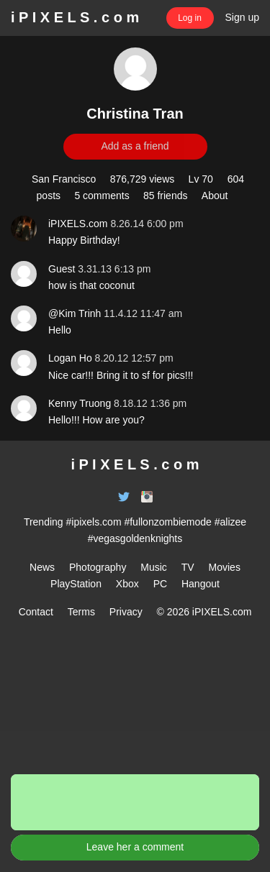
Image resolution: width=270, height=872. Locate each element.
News (42, 567)
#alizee (230, 522)
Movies (224, 567)
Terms (81, 612)
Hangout (200, 583)
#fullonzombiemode (167, 522)
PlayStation (76, 583)
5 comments (101, 195)
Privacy (126, 612)
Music (153, 567)
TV (187, 567)
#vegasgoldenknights (135, 538)
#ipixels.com (94, 522)
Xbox (127, 583)
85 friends (165, 195)
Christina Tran (134, 113)
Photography (97, 567)
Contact (36, 612)
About (215, 195)
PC (160, 583)
